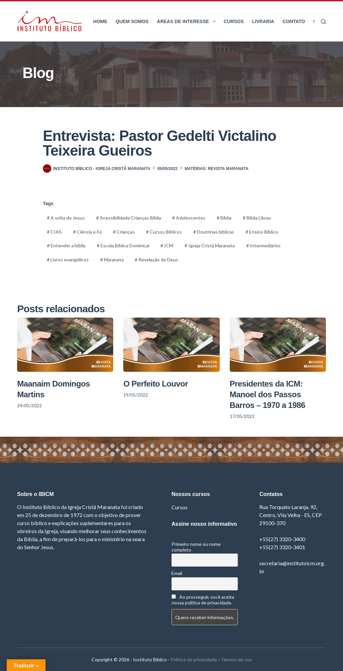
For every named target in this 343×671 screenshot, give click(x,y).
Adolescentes (188, 218)
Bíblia (224, 218)
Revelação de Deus (156, 259)
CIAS (54, 232)
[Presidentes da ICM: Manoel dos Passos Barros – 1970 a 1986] (278, 345)
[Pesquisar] (323, 21)
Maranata (112, 259)
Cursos (234, 21)
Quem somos (132, 21)
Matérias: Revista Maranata (217, 168)
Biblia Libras (257, 218)
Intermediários (263, 245)
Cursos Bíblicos (164, 232)
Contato (294, 21)
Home (100, 21)
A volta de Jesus (66, 218)
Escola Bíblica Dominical (123, 245)
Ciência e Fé (87, 232)
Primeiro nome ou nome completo (196, 547)
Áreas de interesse (187, 21)
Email (177, 573)
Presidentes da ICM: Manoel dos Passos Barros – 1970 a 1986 (267, 394)
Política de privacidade (193, 659)
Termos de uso (236, 659)
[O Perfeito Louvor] (171, 345)
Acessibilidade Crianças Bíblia (128, 218)
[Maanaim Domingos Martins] (65, 345)
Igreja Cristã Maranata (210, 245)
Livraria (263, 21)
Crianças (124, 232)
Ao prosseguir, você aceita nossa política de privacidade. (203, 599)
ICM (166, 245)
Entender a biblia (66, 245)
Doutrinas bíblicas (213, 232)
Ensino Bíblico (262, 232)
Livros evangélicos (68, 259)
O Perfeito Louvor (155, 383)
